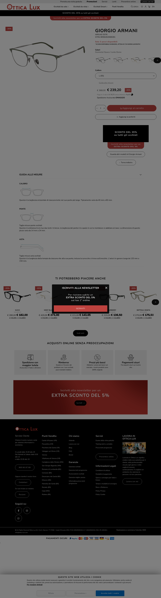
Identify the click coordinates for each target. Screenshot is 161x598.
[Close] (106, 287)
